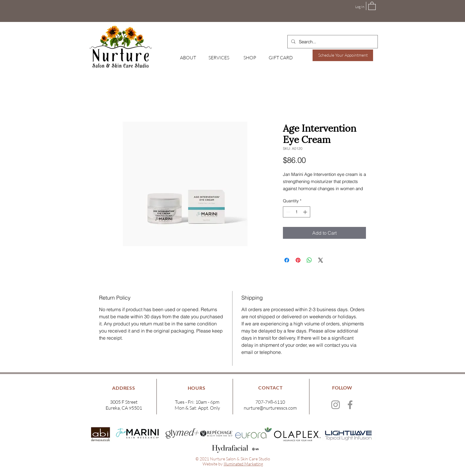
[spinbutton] (296, 212)
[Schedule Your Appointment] (343, 55)
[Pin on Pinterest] (298, 260)
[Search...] (332, 41)
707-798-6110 (270, 402)
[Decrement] (287, 212)
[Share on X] (320, 260)
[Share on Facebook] (286, 260)
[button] (372, 5)
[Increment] (305, 212)
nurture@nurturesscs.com (270, 408)
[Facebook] (350, 405)
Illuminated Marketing (243, 463)
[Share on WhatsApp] (309, 260)
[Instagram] (335, 405)
